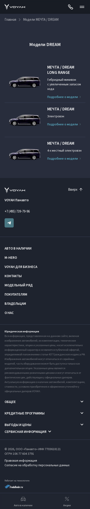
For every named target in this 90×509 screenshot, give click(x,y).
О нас (9, 313)
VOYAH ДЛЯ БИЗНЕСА (21, 267)
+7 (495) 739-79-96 (17, 211)
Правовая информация (21, 460)
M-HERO (11, 257)
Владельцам (15, 303)
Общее (10, 402)
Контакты (13, 276)
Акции (67, 501)
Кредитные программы (25, 413)
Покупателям (16, 294)
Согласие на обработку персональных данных (37, 465)
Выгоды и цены (18, 425)
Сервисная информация (25, 431)
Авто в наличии (18, 248)
